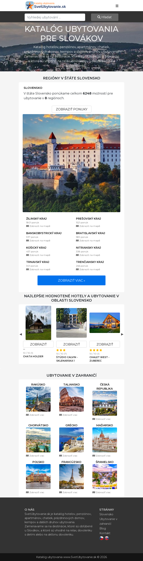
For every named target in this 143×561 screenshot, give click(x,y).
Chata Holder (33, 356)
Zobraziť (38, 344)
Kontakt (104, 533)
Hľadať (104, 17)
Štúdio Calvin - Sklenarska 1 (67, 359)
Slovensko (33, 88)
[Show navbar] (117, 6)
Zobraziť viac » (71, 280)
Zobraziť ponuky (71, 109)
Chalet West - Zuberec (99, 359)
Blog (102, 528)
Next (122, 334)
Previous (21, 334)
